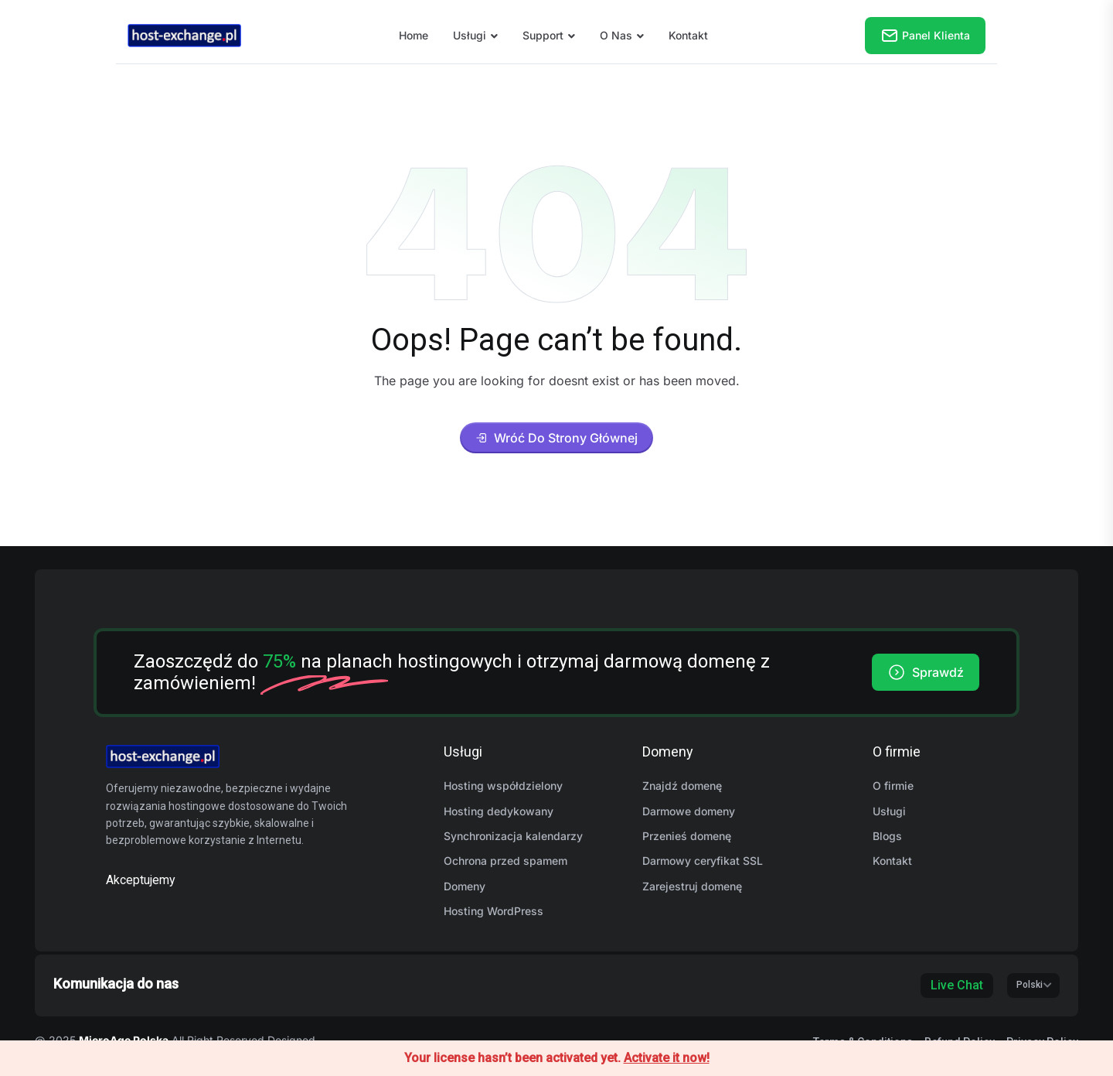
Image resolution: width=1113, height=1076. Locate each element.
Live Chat (957, 985)
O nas (616, 35)
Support (542, 35)
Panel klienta (925, 35)
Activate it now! (667, 1057)
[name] (184, 34)
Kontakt (688, 35)
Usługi (469, 35)
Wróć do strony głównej (556, 438)
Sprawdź (925, 672)
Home (413, 35)
